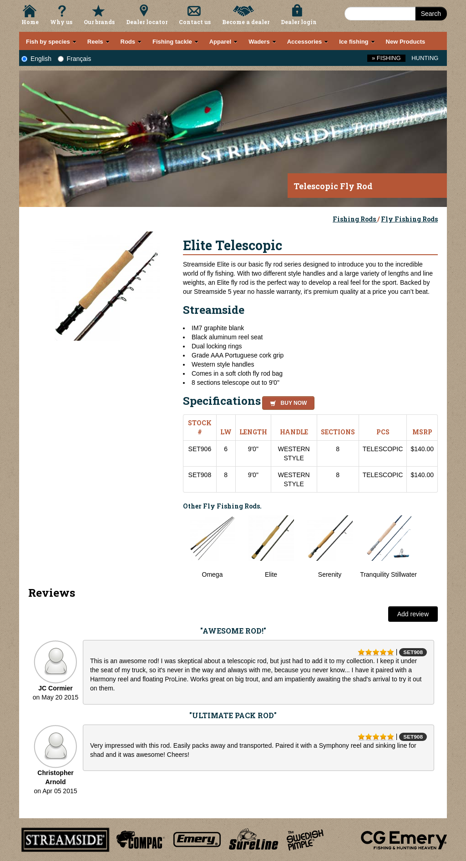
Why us (61, 21)
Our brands (99, 21)
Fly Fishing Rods (409, 219)
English (36, 58)
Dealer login (299, 21)
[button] (286, 401)
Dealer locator (146, 21)
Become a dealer (245, 21)
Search (431, 13)
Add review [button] (413, 614)
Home (30, 21)
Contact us (195, 21)
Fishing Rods (355, 219)
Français (74, 58)
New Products (405, 41)
